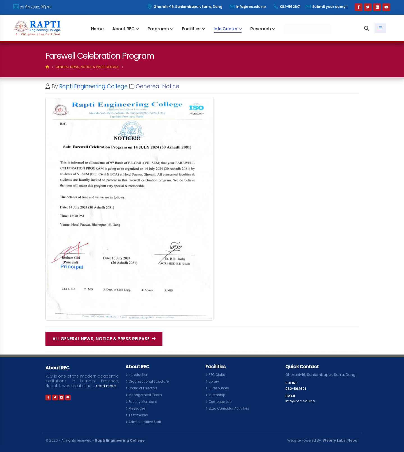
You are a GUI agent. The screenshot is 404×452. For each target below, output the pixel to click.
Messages (138, 408)
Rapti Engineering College (93, 86)
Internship (217, 394)
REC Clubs (217, 374)
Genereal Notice (157, 86)
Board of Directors (145, 388)
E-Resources (220, 388)
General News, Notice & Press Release (87, 67)
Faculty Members (144, 401)
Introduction (139, 374)
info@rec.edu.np (248, 6)
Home (97, 29)
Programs (158, 29)
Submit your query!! (327, 6)
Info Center (225, 29)
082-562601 (287, 6)
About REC (123, 29)
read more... (57, 390)
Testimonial (139, 415)
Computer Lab (221, 401)
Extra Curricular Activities (230, 408)
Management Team (146, 394)
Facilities (191, 29)
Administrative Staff (145, 421)
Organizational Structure (150, 381)
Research (260, 29)
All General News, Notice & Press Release (103, 339)
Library (214, 381)
